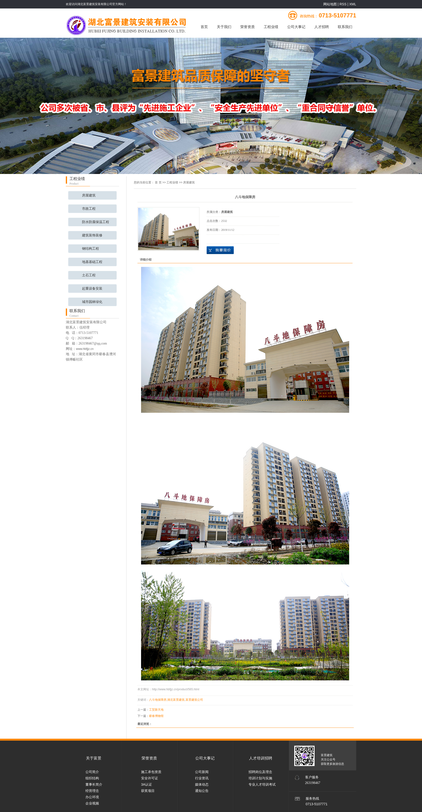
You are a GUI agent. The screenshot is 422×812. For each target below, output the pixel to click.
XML (352, 4)
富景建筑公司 (194, 699)
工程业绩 (271, 27)
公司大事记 (296, 27)
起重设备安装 (92, 288)
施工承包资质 (151, 772)
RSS (343, 4)
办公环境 (92, 797)
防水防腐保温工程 (95, 222)
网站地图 (330, 4)
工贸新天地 (156, 709)
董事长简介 (93, 784)
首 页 (158, 182)
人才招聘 (321, 27)
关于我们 (224, 27)
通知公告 (202, 791)
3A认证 (146, 784)
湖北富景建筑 (176, 699)
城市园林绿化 (92, 302)
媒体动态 (202, 784)
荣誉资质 (247, 27)
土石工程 (89, 275)
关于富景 (93, 758)
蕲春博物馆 (156, 716)
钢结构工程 (90, 248)
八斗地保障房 (157, 699)
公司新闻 (202, 772)
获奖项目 (148, 791)
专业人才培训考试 (262, 784)
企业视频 (92, 803)
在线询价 (220, 250)
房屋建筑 (89, 195)
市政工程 (89, 209)
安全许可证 (149, 778)
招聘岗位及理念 (260, 772)
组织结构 (92, 778)
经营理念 (92, 791)
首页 (204, 27)
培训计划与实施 (260, 778)
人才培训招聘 (260, 758)
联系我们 (345, 27)
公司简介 (92, 772)
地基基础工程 (92, 262)
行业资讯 (202, 778)
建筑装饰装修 (92, 235)
